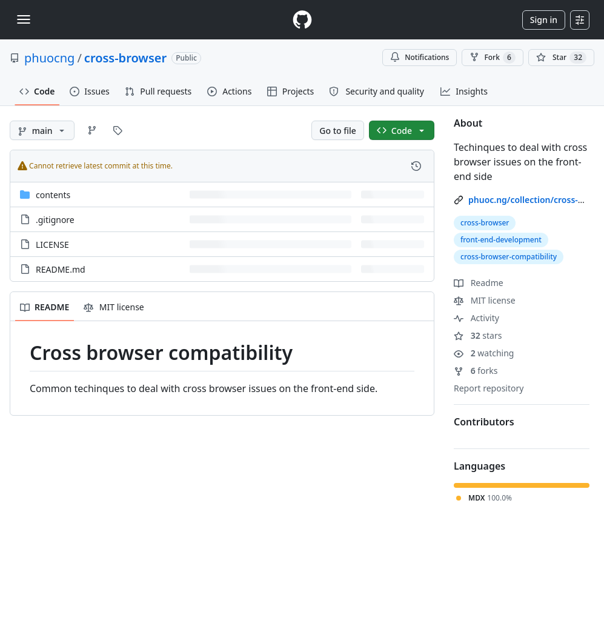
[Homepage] (302, 20)
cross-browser (125, 58)
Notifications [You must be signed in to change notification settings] (419, 57)
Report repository (488, 388)
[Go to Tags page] (117, 130)
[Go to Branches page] (92, 130)
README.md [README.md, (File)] (60, 269)
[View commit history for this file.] (416, 166)
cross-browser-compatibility (508, 256)
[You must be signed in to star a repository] (561, 57)
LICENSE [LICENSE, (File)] (52, 244)
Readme (478, 282)
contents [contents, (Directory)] (53, 195)
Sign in (543, 19)
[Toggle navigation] (24, 19)
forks (476, 370)
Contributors (484, 421)
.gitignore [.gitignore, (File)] (55, 219)
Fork (492, 58)
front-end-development (501, 240)
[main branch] (42, 130)
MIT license (485, 300)
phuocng (49, 58)
